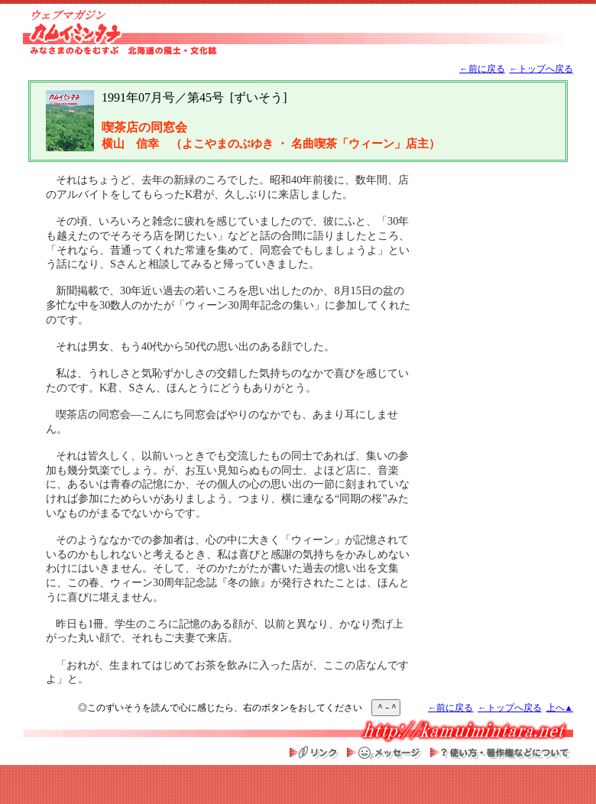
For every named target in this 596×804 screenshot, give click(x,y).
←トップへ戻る (541, 69)
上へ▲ (559, 708)
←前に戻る (482, 69)
